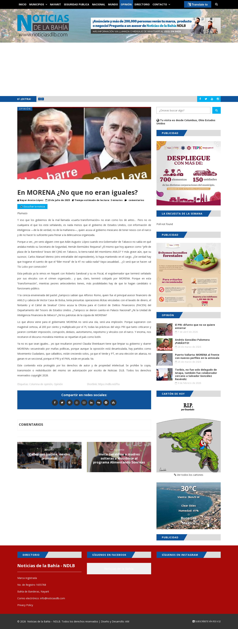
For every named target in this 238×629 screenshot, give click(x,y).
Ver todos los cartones (188, 474)
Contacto (160, 4)
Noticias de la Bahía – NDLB (43, 621)
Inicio (22, 4)
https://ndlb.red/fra (109, 384)
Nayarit (55, 4)
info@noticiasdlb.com (52, 598)
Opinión (126, 4)
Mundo (113, 4)
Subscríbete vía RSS (204, 621)
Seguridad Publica (76, 4)
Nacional (98, 4)
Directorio (142, 4)
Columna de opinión (40, 384)
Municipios (36, 4)
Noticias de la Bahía (119, 568)
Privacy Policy (25, 605)
